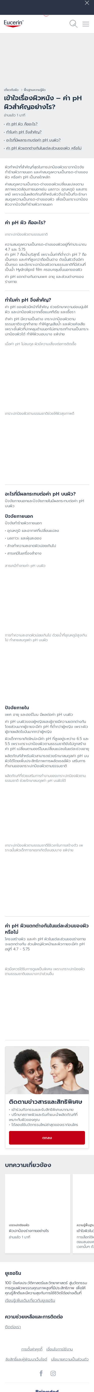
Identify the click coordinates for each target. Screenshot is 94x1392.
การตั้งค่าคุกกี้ (31, 1349)
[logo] (14, 23)
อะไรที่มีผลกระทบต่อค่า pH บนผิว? (33, 140)
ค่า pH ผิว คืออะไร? (22, 124)
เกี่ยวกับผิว (11, 90)
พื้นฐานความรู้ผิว (35, 90)
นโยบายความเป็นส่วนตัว (70, 1359)
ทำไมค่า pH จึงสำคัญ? (24, 132)
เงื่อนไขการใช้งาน (59, 1349)
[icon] (41, 1373)
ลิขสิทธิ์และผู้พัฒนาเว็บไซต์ (26, 1359)
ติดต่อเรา (13, 1327)
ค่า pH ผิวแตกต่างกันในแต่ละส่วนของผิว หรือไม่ (43, 148)
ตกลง (47, 1138)
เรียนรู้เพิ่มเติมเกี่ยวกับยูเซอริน (30, 1301)
